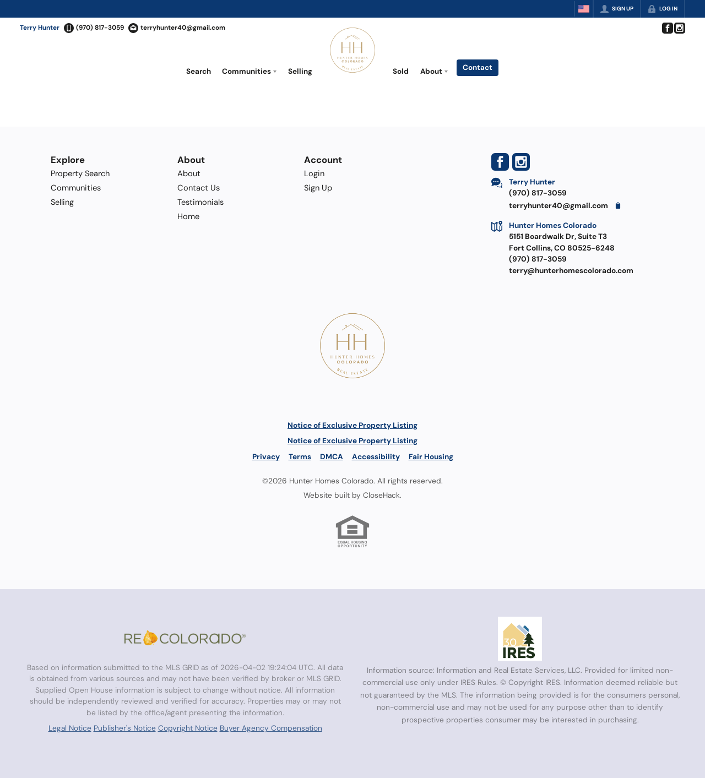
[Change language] (584, 9)
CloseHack (381, 495)
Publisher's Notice (125, 728)
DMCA (331, 456)
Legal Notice (69, 728)
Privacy (266, 456)
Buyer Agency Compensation (271, 728)
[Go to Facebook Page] (667, 28)
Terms (300, 456)
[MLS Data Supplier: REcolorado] (185, 638)
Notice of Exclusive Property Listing (352, 425)
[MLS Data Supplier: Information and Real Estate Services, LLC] (520, 639)
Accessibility (376, 456)
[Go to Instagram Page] (679, 28)
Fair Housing (431, 456)
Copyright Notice (188, 728)
